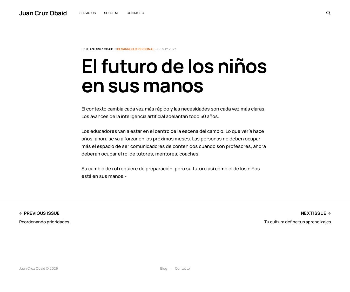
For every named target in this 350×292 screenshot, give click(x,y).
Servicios (87, 13)
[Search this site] (328, 13)
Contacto (135, 13)
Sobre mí (111, 13)
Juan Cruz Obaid (43, 13)
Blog (163, 268)
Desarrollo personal (135, 49)
